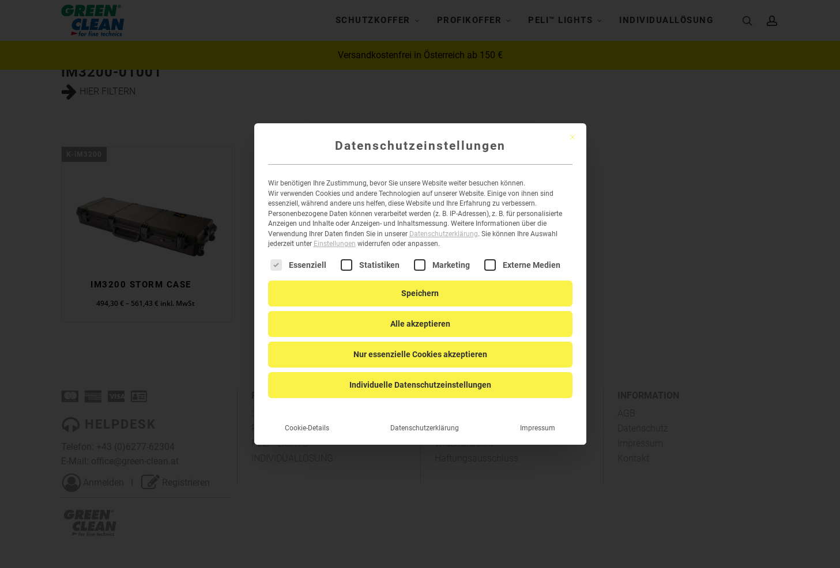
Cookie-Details (307, 418)
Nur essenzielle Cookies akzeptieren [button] (420, 344)
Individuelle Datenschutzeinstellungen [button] (420, 375)
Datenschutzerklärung (443, 225)
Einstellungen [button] (335, 234)
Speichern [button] (420, 283)
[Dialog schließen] (572, 128)
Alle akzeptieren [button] (420, 314)
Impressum (537, 418)
